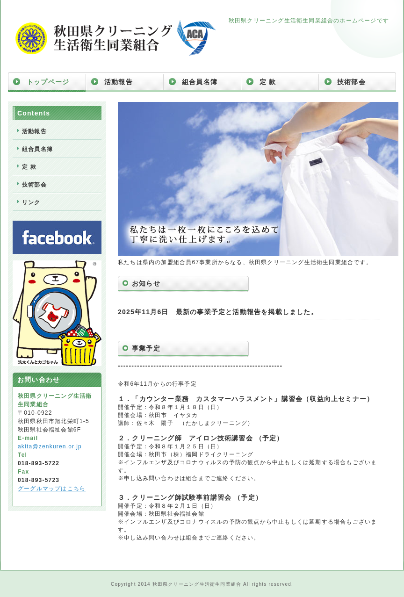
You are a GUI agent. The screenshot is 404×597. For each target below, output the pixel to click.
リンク (31, 202)
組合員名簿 (199, 82)
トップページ (48, 82)
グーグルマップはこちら (52, 488)
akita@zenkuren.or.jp (50, 446)
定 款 (268, 82)
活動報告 (118, 82)
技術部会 (351, 82)
